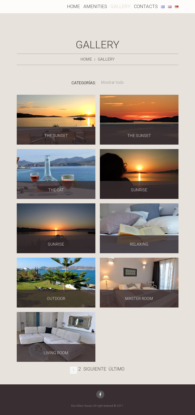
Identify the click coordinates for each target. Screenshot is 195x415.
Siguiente (94, 369)
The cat (56, 189)
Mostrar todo (112, 82)
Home (73, 6)
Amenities (95, 6)
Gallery (120, 6)
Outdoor (56, 298)
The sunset (56, 135)
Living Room (56, 352)
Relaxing (139, 244)
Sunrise (139, 189)
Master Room (139, 298)
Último (116, 369)
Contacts (146, 6)
